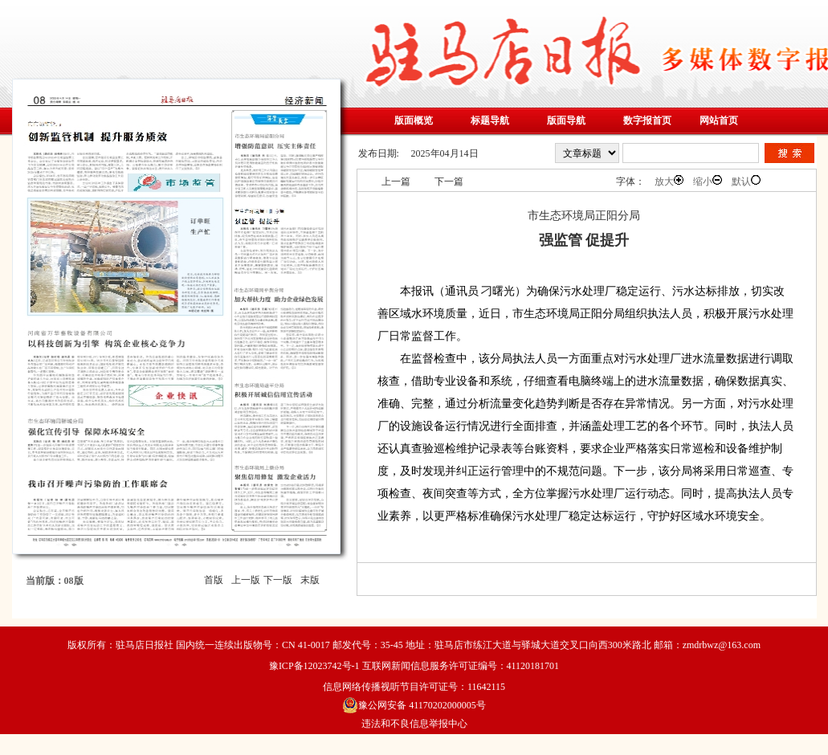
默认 (746, 181)
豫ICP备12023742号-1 (314, 665)
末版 (310, 580)
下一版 (277, 580)
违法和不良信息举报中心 (414, 723)
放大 (669, 181)
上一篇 (395, 181)
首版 (213, 580)
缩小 (707, 181)
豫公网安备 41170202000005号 (414, 705)
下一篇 (448, 181)
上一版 (245, 580)
